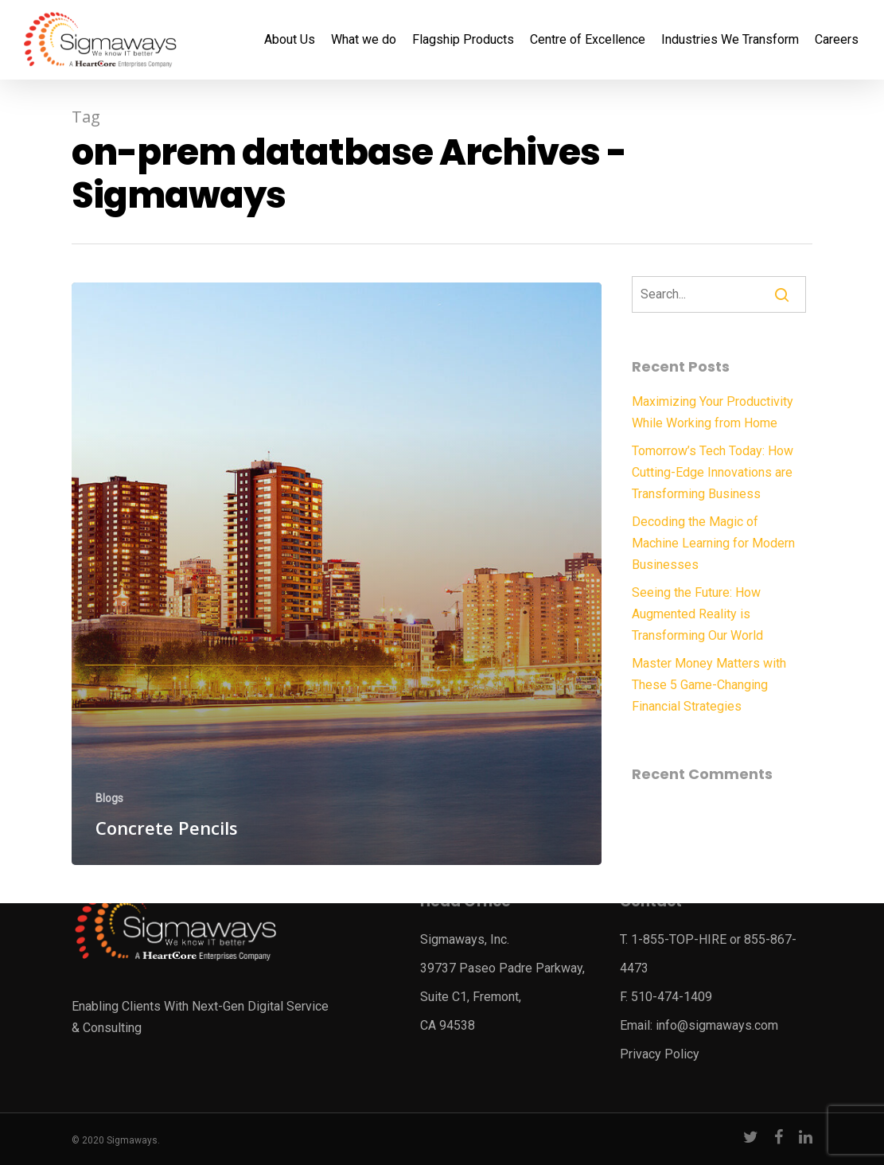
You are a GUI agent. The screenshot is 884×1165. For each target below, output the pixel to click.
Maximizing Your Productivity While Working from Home (712, 412)
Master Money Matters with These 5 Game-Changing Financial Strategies (709, 685)
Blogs (109, 798)
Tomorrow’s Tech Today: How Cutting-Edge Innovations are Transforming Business (712, 472)
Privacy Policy (659, 1054)
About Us (289, 39)
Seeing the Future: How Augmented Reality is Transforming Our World (697, 614)
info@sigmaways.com (717, 1025)
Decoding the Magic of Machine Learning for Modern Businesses (713, 543)
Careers (837, 39)
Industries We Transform (730, 39)
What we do (363, 39)
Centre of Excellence (587, 39)
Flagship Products (463, 39)
